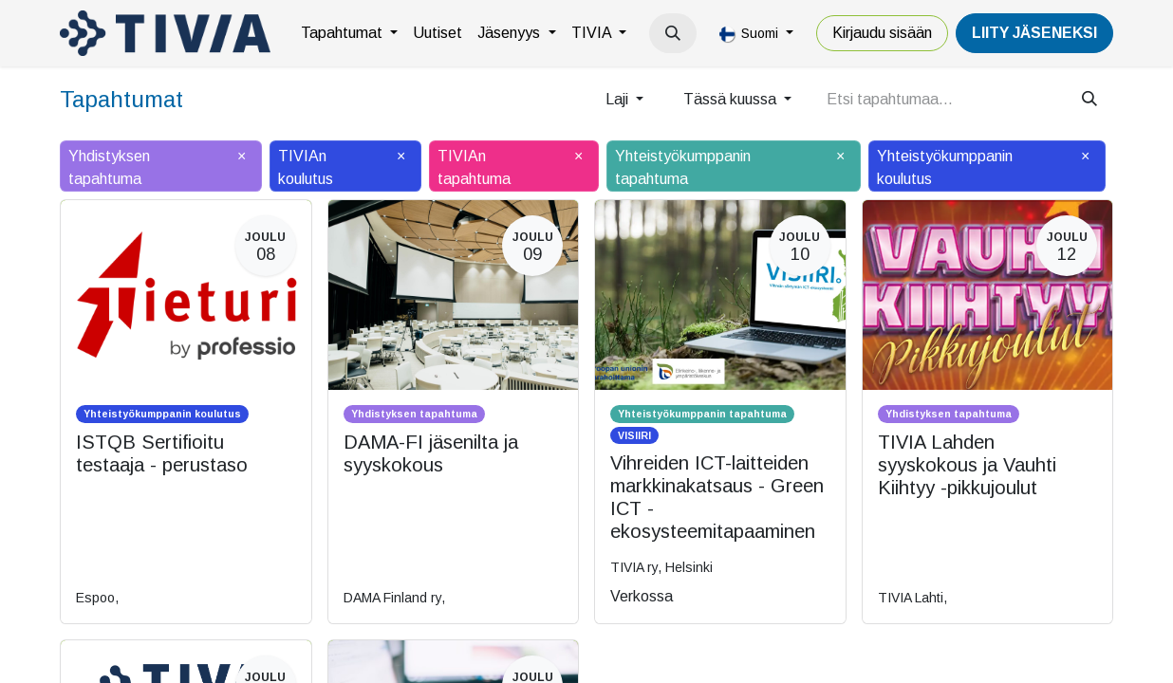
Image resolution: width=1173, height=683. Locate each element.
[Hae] (1089, 100)
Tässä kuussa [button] (731, 99)
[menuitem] (349, 33)
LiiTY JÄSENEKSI (1034, 33)
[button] (673, 33)
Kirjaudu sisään (882, 33)
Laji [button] (618, 99)
